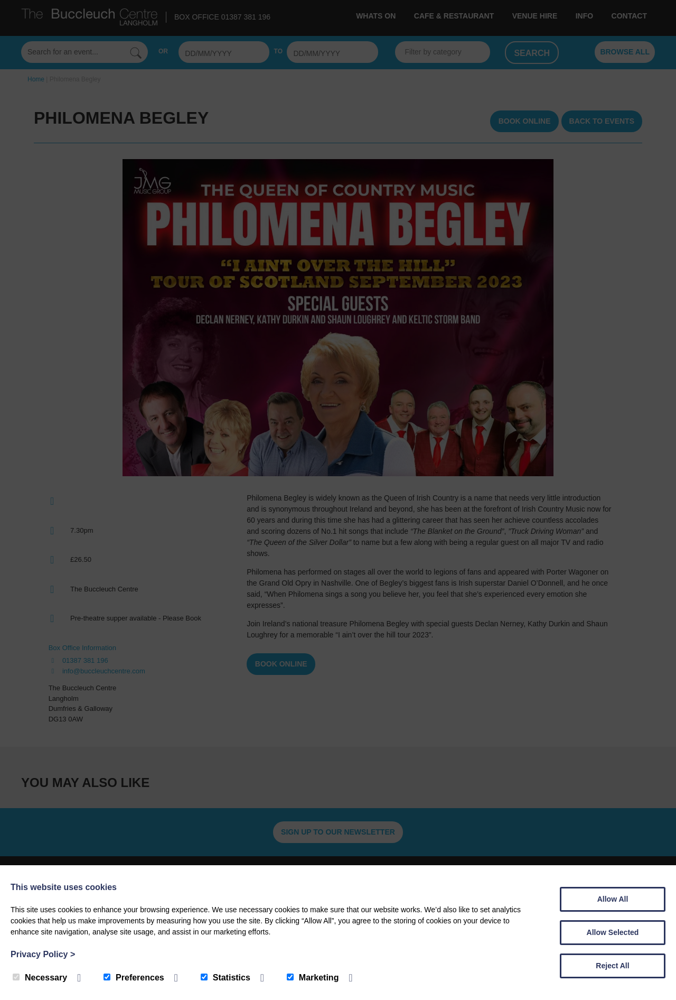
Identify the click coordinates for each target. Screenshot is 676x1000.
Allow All (612, 899)
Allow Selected (613, 932)
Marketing (313, 977)
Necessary (40, 977)
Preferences (134, 977)
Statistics (225, 977)
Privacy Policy (43, 954)
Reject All (612, 965)
